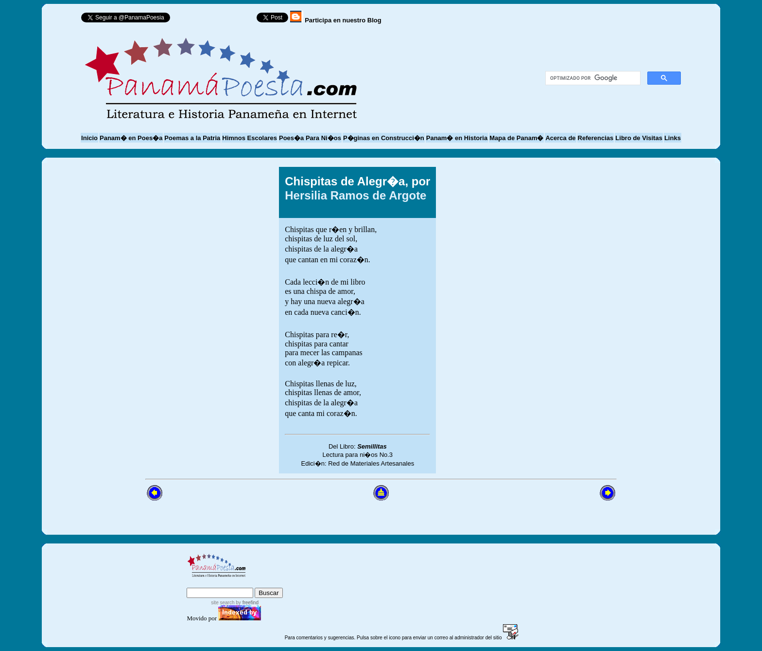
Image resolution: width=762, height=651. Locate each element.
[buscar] (591, 78)
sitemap (226, 583)
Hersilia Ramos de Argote (355, 195)
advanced (267, 583)
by (247, 602)
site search (222, 602)
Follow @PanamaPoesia (216, 20)
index (197, 583)
